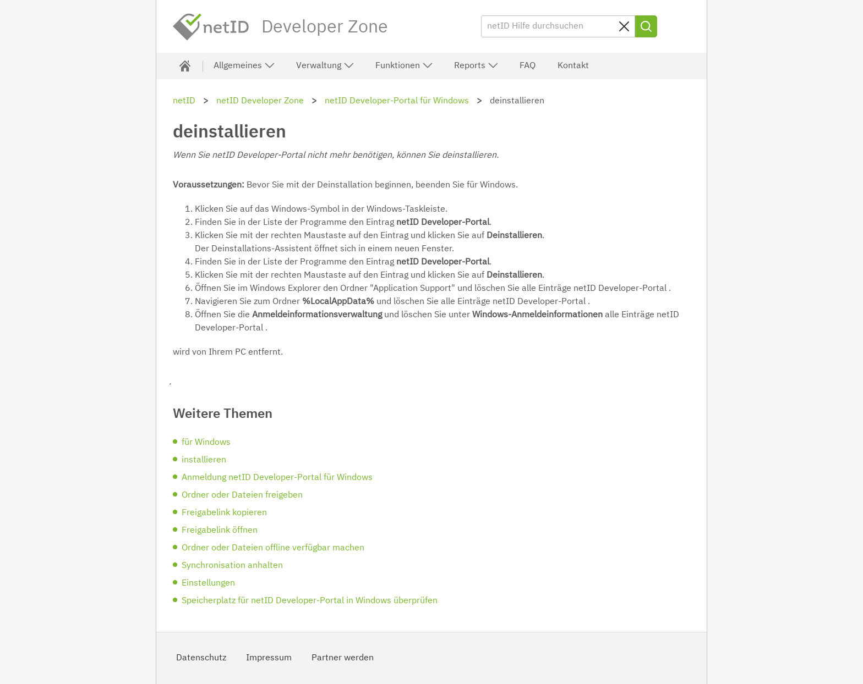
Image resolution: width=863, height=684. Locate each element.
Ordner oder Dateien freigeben (242, 495)
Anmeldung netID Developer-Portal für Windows (277, 477)
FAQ (528, 66)
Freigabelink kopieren (224, 513)
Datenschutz (201, 658)
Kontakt (573, 66)
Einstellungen (208, 583)
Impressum (269, 658)
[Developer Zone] (185, 66)
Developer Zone (324, 27)
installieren (204, 460)
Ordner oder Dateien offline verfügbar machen (273, 548)
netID (211, 27)
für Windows (206, 442)
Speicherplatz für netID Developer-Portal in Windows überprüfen (310, 601)
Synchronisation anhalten (232, 565)
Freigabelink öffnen (220, 530)
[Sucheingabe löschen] (624, 26)
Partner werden (343, 658)
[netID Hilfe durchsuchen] (558, 26)
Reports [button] (476, 65)
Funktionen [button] (404, 65)
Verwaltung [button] (325, 65)
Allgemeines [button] (244, 65)
